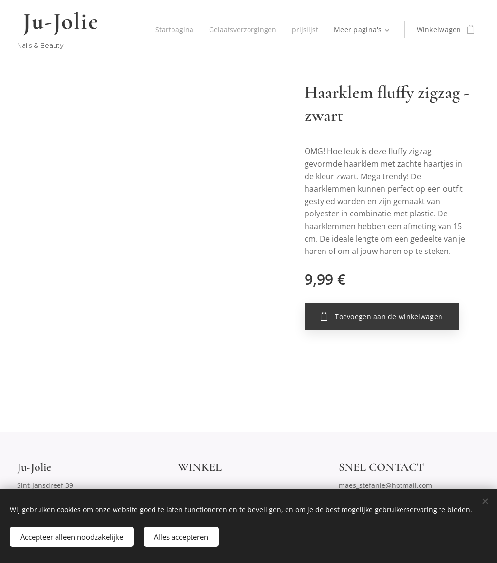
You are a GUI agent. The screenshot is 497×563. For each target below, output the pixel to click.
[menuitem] (172, 30)
